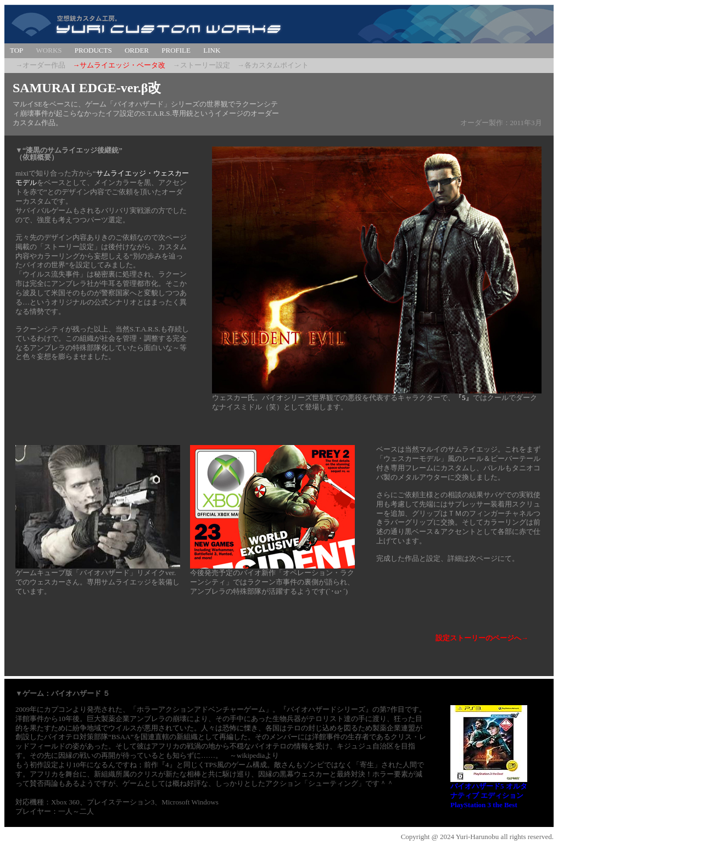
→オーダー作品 (40, 65)
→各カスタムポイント (273, 65)
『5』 (464, 397)
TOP (16, 50)
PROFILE (176, 50)
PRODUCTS (93, 50)
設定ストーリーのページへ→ (482, 638)
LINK (211, 50)
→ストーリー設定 (201, 65)
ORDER (137, 50)
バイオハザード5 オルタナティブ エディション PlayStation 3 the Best (488, 795)
